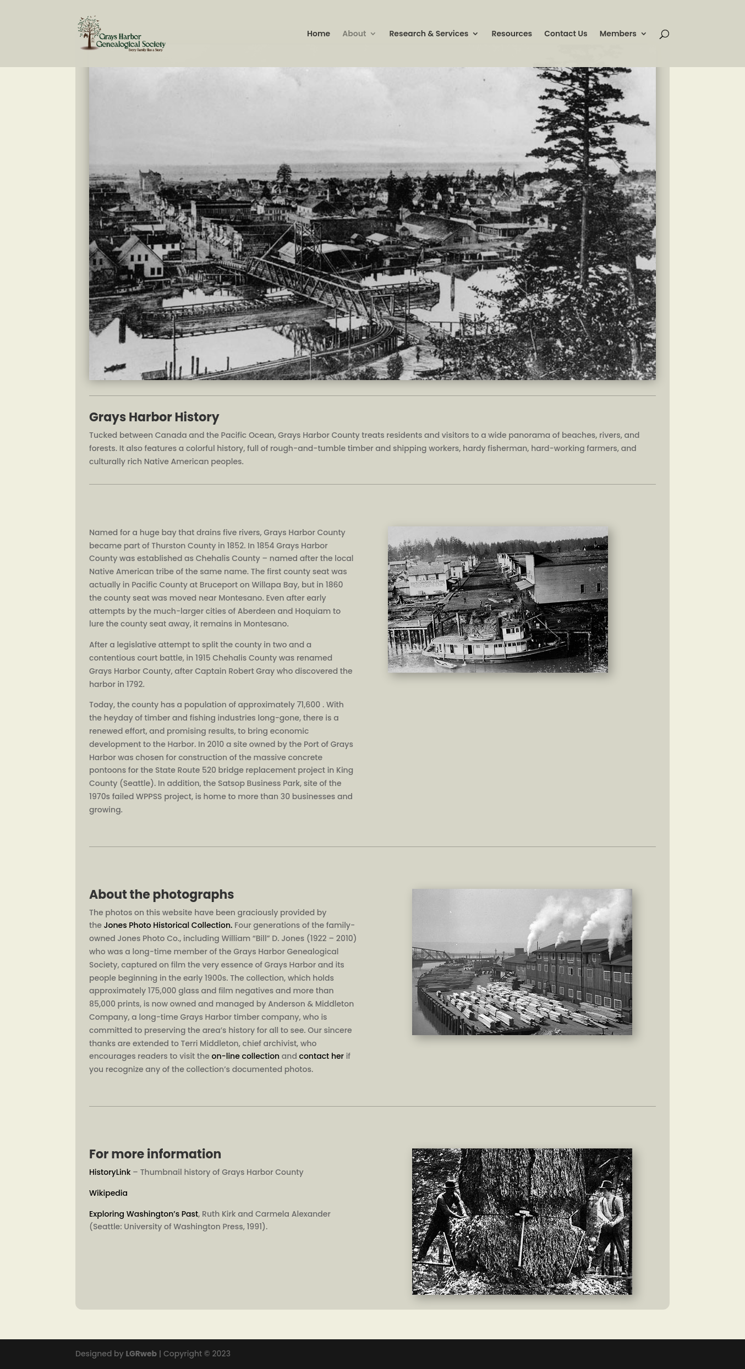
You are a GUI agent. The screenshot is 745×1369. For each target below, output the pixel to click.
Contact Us (565, 34)
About (354, 34)
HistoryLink (109, 1172)
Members (618, 34)
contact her (321, 1056)
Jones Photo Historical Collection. (168, 925)
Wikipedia (108, 1192)
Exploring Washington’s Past (143, 1213)
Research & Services (428, 34)
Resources (511, 34)
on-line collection (246, 1056)
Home (318, 34)
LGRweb (141, 1353)
